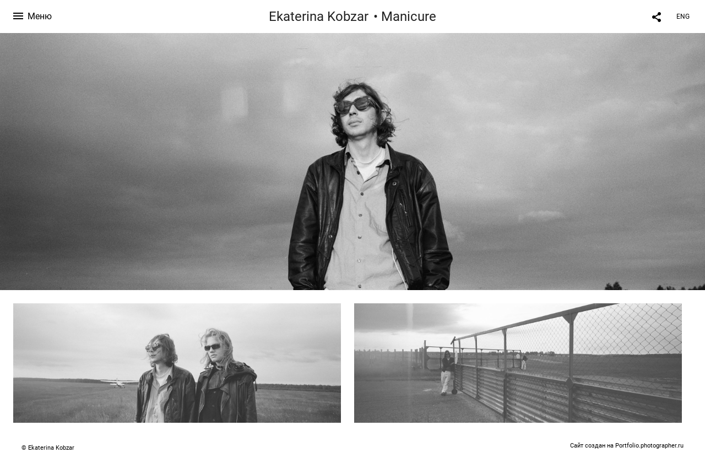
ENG (683, 16)
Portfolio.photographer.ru (649, 445)
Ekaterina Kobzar (318, 16)
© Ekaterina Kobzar (47, 447)
